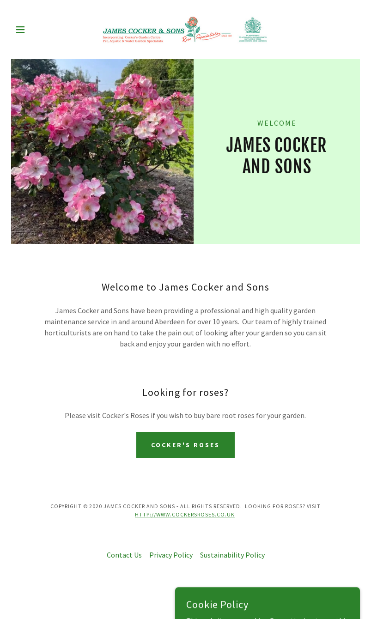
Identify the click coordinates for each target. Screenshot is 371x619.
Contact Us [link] (124, 554)
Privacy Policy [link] (171, 554)
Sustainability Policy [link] (232, 554)
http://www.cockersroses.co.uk (185, 514)
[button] (37, 29)
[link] (185, 29)
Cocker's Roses (185, 445)
